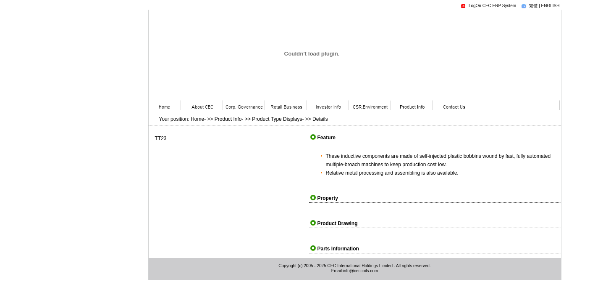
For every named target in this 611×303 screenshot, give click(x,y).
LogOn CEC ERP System (492, 5)
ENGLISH (550, 5)
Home (197, 119)
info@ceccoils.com (360, 270)
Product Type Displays (277, 119)
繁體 (533, 5)
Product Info (228, 119)
